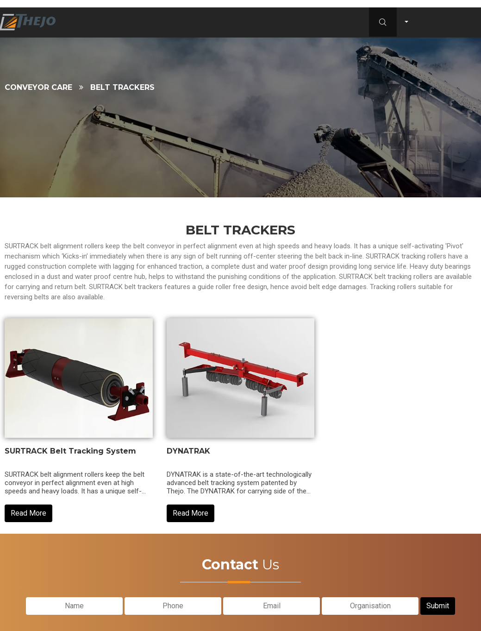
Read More (28, 513)
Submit (437, 603)
